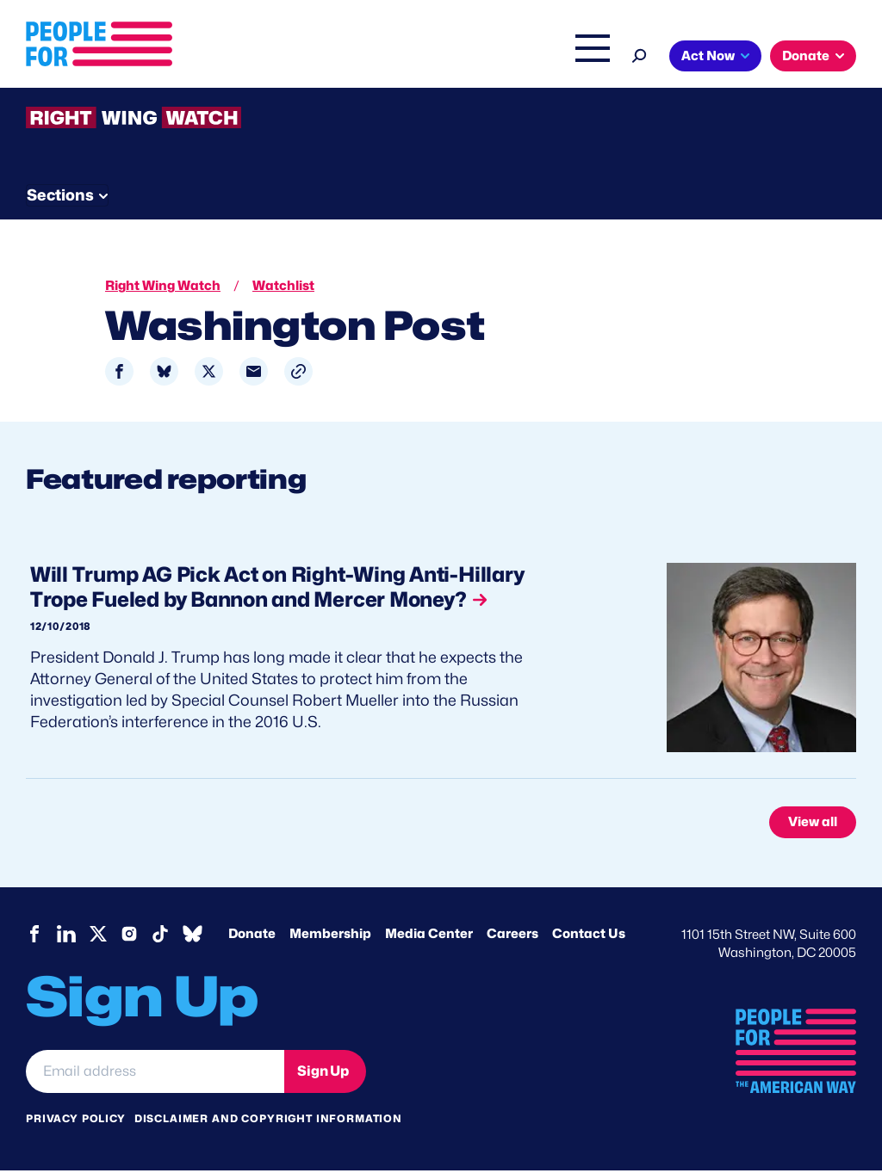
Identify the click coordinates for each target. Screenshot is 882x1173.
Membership (330, 936)
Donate (179, 92)
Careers (512, 936)
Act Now (82, 92)
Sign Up (323, 1073)
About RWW (352, 193)
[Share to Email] (253, 374)
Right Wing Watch (615, 57)
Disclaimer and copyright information (268, 1120)
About (334, 57)
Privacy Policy (76, 1120)
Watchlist (251, 193)
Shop (785, 57)
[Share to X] (209, 374)
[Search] (843, 53)
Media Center (429, 936)
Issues (405, 57)
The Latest (719, 57)
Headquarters (500, 57)
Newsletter (471, 193)
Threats (150, 193)
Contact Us (588, 936)
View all (812, 824)
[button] (298, 374)
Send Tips (587, 193)
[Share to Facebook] (119, 374)
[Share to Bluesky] (164, 374)
